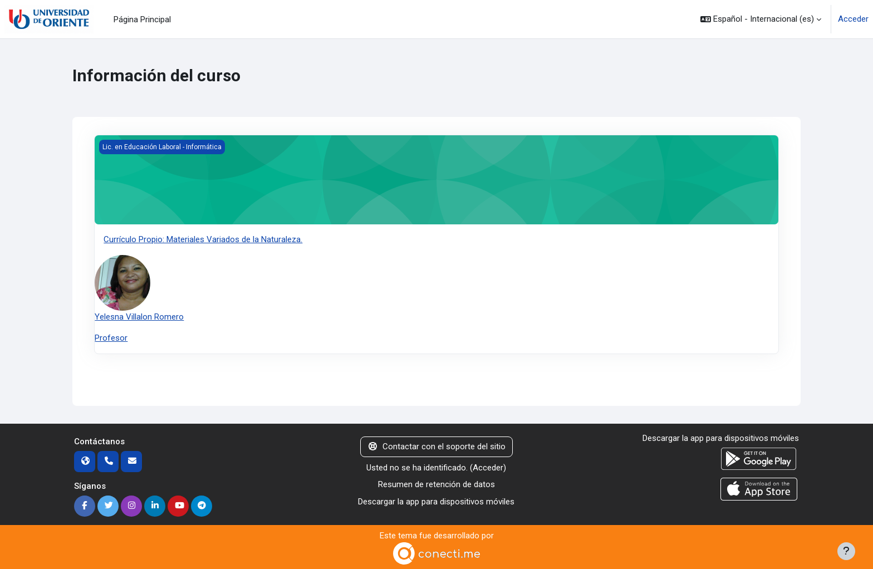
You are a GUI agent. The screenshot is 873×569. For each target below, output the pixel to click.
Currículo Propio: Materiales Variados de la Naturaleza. (203, 239)
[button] (760, 19)
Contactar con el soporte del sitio (436, 447)
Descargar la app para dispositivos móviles (436, 502)
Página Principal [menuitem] (142, 19)
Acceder (853, 19)
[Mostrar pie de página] (846, 551)
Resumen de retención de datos (436, 484)
